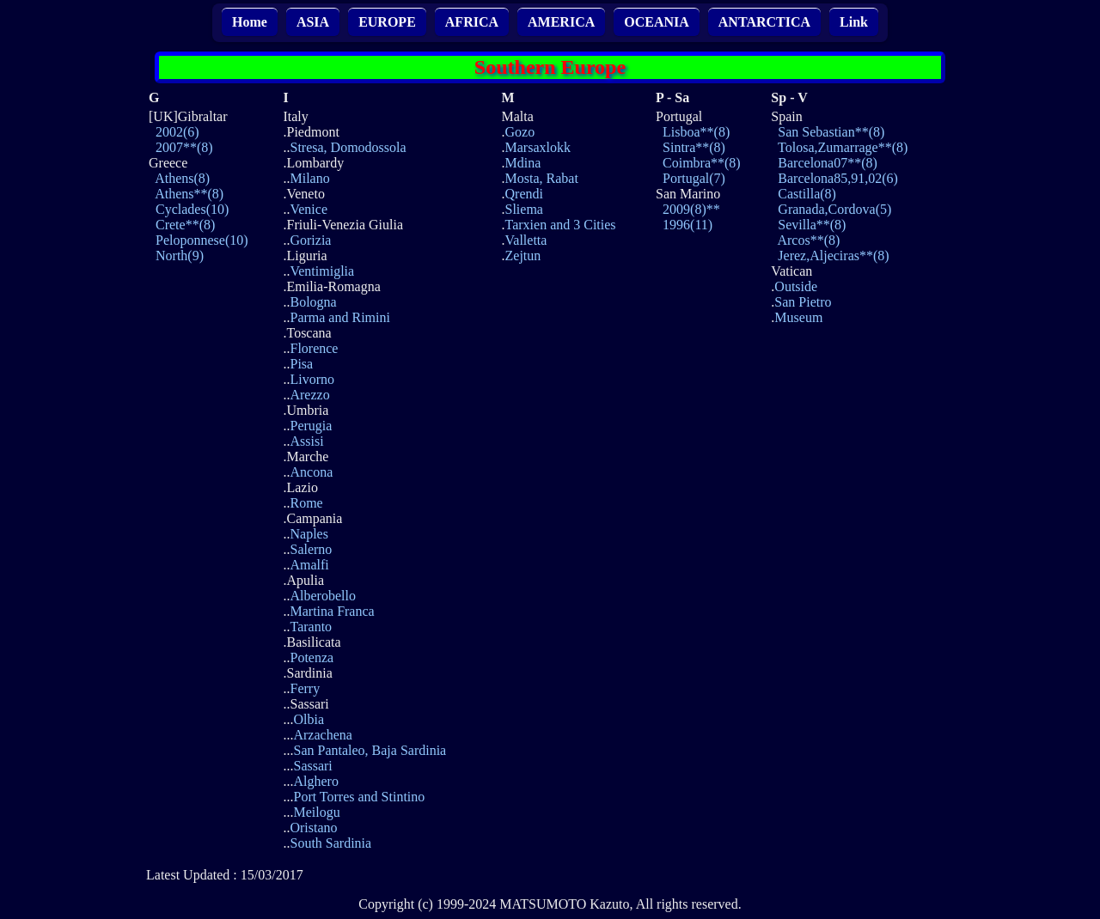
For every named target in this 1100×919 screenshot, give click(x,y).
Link (854, 22)
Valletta (526, 240)
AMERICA (561, 22)
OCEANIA (656, 22)
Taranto (311, 626)
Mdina (523, 162)
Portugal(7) (694, 178)
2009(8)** (691, 209)
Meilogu (316, 812)
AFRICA (471, 22)
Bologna (313, 302)
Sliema (524, 209)
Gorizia (310, 240)
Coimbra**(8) (702, 162)
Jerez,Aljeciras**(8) (833, 255)
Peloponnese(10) (202, 240)
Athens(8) (182, 178)
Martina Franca (332, 611)
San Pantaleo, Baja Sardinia (369, 750)
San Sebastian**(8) (831, 132)
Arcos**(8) (808, 240)
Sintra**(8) (694, 147)
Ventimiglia (322, 271)
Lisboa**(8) (696, 132)
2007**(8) (184, 147)
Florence (314, 348)
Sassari (312, 765)
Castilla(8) (807, 193)
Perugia (311, 425)
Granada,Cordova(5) (834, 209)
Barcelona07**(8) (827, 162)
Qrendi (524, 193)
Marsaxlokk (538, 147)
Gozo (520, 132)
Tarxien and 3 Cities (560, 224)
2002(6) (177, 132)
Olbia (308, 719)
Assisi (306, 441)
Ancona (311, 472)
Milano (309, 178)
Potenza (311, 657)
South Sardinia (330, 843)
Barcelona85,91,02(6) (838, 178)
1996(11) (687, 224)
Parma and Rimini (339, 317)
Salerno (311, 549)
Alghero (315, 781)
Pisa (301, 363)
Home (249, 22)
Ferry (305, 688)
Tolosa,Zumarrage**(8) (843, 147)
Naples (308, 533)
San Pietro (802, 302)
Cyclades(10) (192, 209)
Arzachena (322, 734)
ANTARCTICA (764, 22)
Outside (795, 286)
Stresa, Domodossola (348, 147)
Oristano (313, 827)
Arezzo (309, 394)
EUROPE (387, 22)
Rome (306, 503)
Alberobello (322, 595)
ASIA (312, 22)
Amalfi (309, 564)
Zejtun (523, 255)
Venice (308, 209)
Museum (798, 317)
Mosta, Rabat (541, 178)
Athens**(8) (189, 193)
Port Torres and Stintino (359, 796)
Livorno (312, 379)
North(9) (180, 255)
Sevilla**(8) (812, 224)
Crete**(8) (185, 224)
